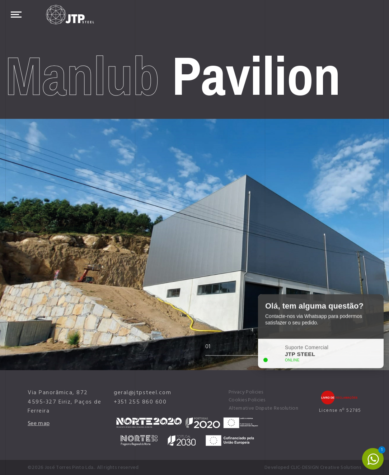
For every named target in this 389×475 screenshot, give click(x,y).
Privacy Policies (246, 392)
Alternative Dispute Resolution (263, 408)
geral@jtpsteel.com (142, 392)
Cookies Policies (247, 400)
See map (39, 423)
